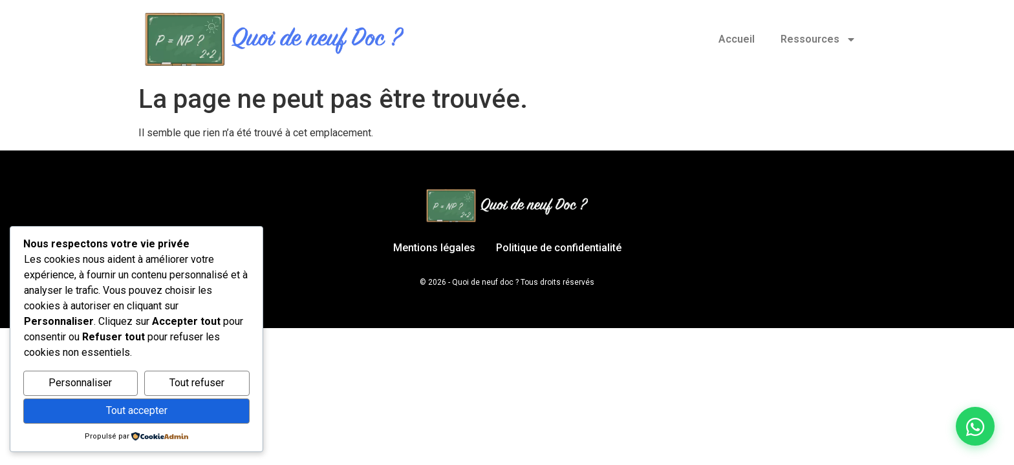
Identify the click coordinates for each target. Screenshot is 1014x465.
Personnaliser (80, 383)
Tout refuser (196, 383)
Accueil (736, 39)
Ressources (818, 39)
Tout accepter (136, 410)
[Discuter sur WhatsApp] (975, 426)
